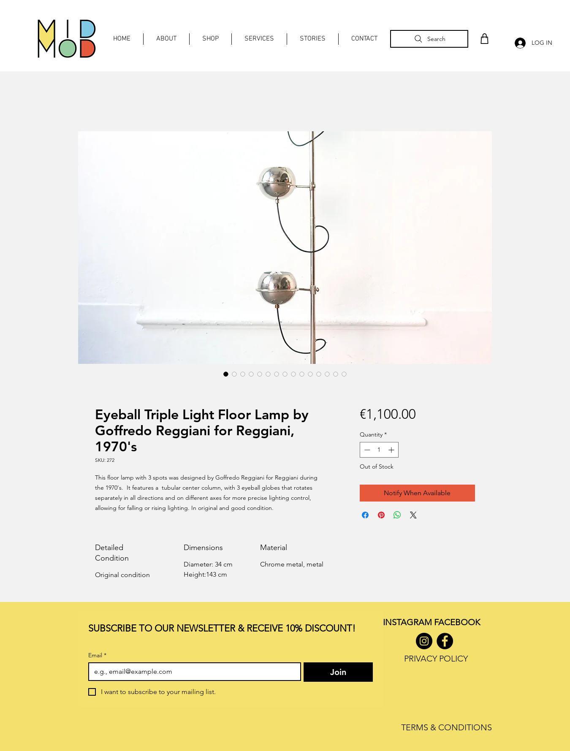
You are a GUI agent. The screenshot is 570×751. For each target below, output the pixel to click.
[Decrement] (366, 449)
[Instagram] (424, 641)
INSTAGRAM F (410, 622)
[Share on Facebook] (365, 515)
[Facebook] (445, 641)
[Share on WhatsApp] (397, 515)
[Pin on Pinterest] (381, 515)
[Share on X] (413, 515)
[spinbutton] (379, 449)
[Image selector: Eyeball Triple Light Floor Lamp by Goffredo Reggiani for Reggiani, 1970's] (226, 374)
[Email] (192, 671)
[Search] (429, 39)
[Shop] (484, 38)
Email (97, 655)
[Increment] (392, 449)
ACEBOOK (459, 622)
